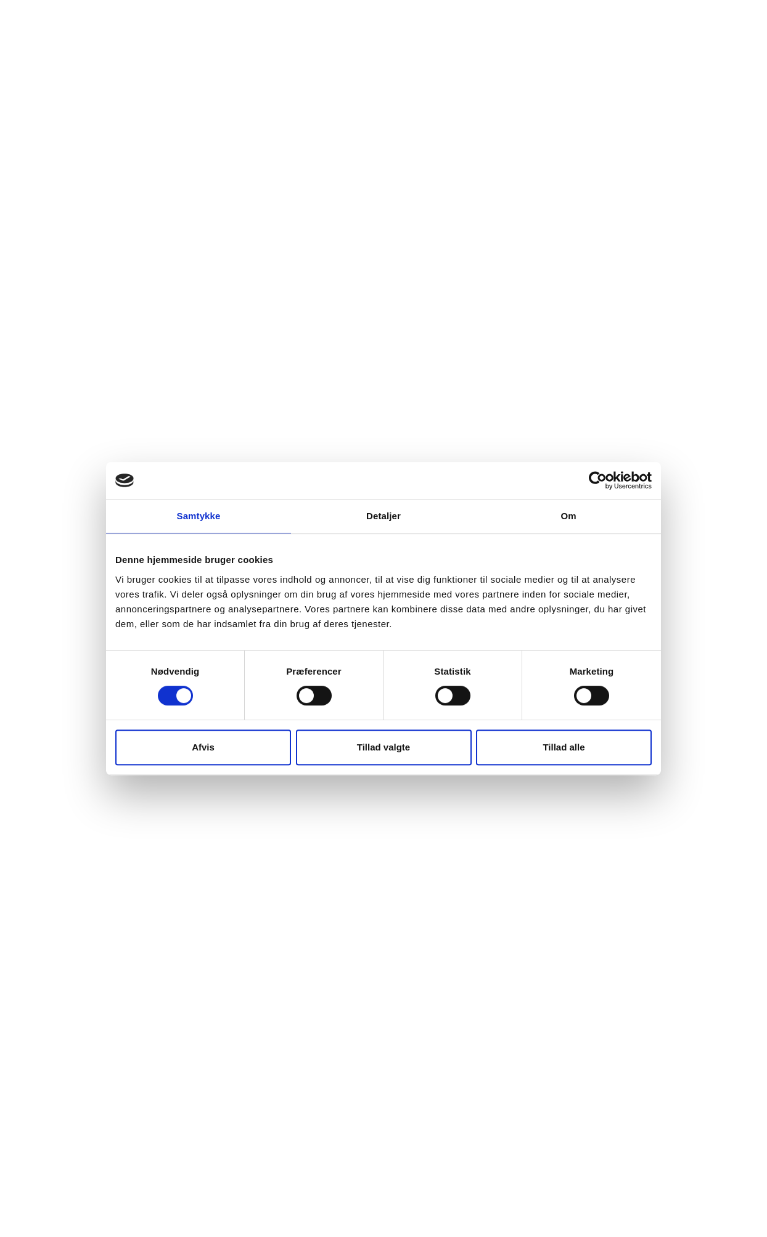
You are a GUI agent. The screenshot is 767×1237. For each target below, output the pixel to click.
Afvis (203, 747)
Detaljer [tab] (383, 516)
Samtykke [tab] (199, 516)
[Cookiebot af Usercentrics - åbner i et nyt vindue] (598, 480)
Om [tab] (568, 516)
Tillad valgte (383, 747)
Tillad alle (563, 747)
